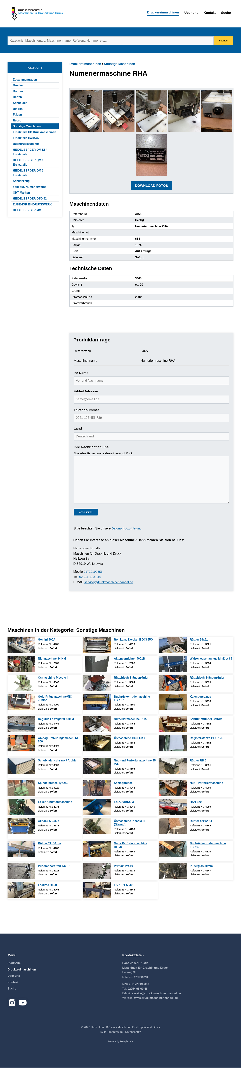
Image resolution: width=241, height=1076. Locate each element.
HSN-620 (196, 810)
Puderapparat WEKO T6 (54, 874)
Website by (120, 1049)
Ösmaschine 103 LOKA (129, 746)
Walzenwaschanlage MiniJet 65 (211, 667)
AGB (103, 1040)
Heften (17, 97)
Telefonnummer (86, 418)
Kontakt (210, 13)
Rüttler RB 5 (198, 768)
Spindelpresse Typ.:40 (53, 791)
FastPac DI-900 (48, 893)
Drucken (18, 85)
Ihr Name (81, 381)
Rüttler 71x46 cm (49, 852)
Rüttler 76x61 (199, 648)
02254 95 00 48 (90, 585)
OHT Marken (21, 192)
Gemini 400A (46, 648)
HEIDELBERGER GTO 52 (30, 198)
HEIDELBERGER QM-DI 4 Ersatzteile (30, 152)
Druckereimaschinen (163, 12)
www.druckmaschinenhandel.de (156, 1006)
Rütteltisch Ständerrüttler (131, 686)
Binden (18, 108)
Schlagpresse (123, 791)
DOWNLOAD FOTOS (151, 194)
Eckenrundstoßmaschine (55, 810)
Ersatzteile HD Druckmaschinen (34, 132)
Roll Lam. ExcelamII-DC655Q (133, 648)
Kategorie (34, 67)
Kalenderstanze (200, 705)
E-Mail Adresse (86, 400)
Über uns (191, 13)
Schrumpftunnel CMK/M (206, 727)
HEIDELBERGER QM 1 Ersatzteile (28, 162)
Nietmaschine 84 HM (52, 667)
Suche (226, 13)
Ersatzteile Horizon (26, 138)
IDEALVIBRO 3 (124, 810)
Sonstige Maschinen (27, 126)
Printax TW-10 (123, 874)
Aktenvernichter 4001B (129, 667)
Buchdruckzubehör (26, 143)
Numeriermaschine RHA (130, 727)
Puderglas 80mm (201, 874)
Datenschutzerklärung (127, 537)
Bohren (18, 91)
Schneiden (20, 102)
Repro (17, 120)
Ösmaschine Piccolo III (53, 686)
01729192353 (93, 580)
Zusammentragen (25, 79)
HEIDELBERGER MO (27, 210)
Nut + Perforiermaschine (206, 791)
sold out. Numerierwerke (29, 186)
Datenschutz (133, 1040)
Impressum (115, 1040)
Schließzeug (21, 180)
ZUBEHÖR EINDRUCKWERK (32, 204)
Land (78, 437)
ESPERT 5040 (123, 893)
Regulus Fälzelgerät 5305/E (56, 727)
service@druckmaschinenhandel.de (109, 590)
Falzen (17, 114)
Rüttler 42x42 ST (201, 829)
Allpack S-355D (48, 829)
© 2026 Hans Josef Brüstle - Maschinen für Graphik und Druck (120, 1035)
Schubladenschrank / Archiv (57, 768)
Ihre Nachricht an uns (91, 455)
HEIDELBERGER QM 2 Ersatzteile (28, 173)
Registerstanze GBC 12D (207, 746)
